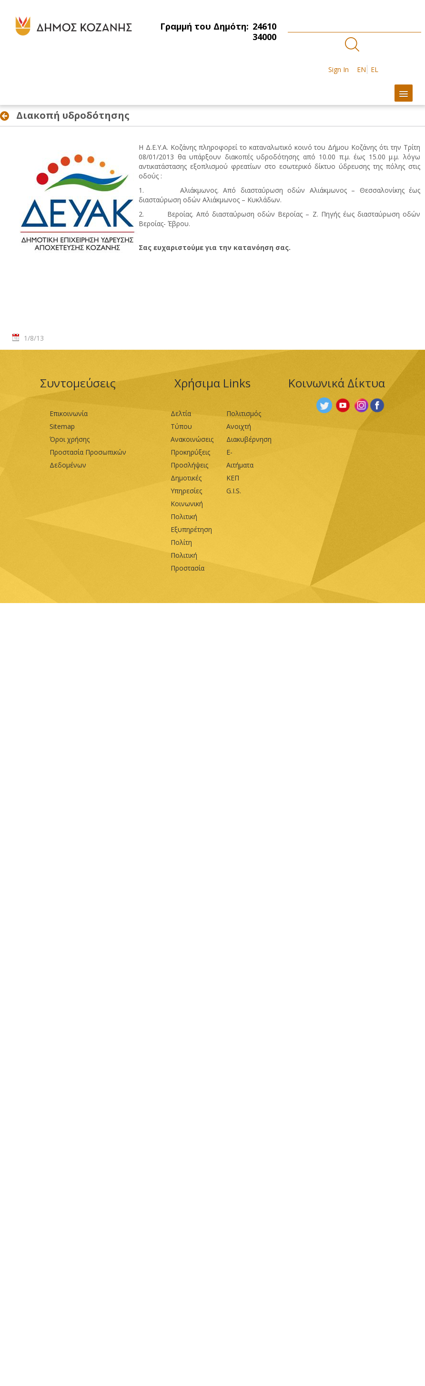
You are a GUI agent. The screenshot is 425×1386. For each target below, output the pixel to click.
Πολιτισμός (243, 413)
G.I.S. (233, 490)
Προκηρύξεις (190, 452)
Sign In (338, 69)
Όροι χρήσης (70, 439)
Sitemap (62, 426)
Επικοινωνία (69, 413)
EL (374, 69)
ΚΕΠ (232, 477)
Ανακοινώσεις (192, 439)
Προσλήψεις (189, 464)
